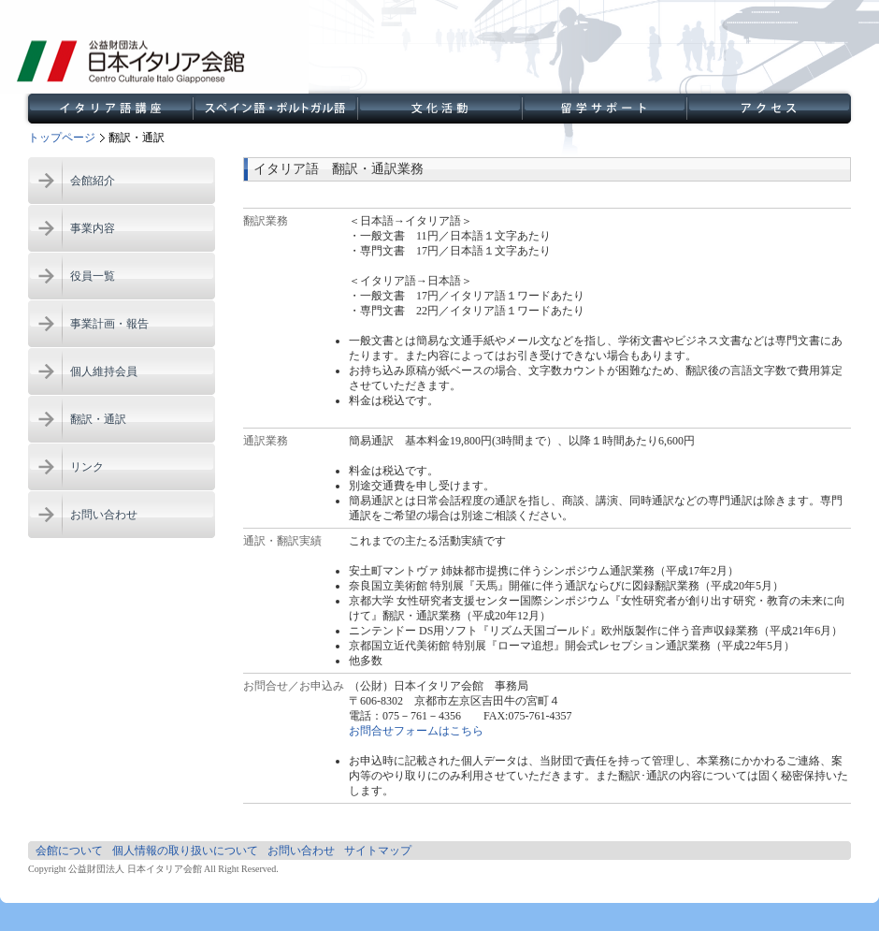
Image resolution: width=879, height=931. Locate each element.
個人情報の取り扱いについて (185, 850)
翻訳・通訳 (98, 419)
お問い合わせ (103, 514)
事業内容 (92, 228)
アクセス (768, 109)
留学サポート (604, 109)
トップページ (61, 137)
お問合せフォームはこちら (416, 730)
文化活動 (439, 109)
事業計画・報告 (109, 323)
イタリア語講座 (110, 109)
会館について (69, 850)
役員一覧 (92, 276)
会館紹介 (92, 180)
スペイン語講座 (275, 109)
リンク (87, 466)
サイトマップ (377, 850)
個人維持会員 (103, 371)
